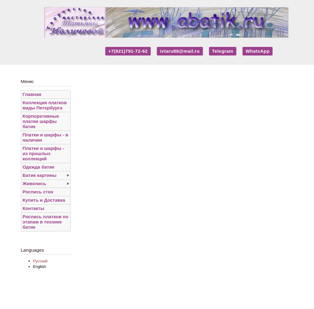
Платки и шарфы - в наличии (45, 137)
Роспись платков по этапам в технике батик (45, 222)
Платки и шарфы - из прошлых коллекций (43, 153)
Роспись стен (38, 191)
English (39, 266)
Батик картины (40, 175)
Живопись (34, 183)
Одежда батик (38, 167)
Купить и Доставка (44, 200)
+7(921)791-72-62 (128, 51)
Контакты (34, 208)
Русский (40, 261)
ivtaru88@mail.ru (180, 51)
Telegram (223, 51)
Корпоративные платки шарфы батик (41, 121)
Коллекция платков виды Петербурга (45, 105)
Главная (32, 94)
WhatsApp (257, 51)
